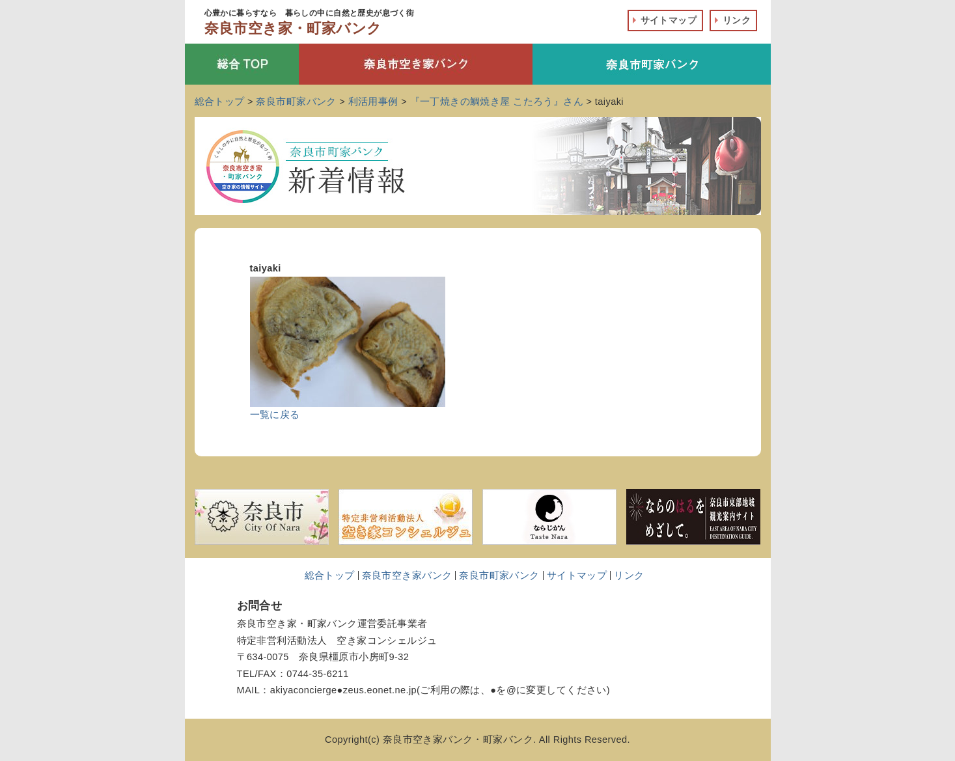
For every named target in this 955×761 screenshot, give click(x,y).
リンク (737, 20)
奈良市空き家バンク (407, 575)
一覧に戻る (275, 414)
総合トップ (330, 575)
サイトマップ (669, 20)
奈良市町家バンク (499, 575)
